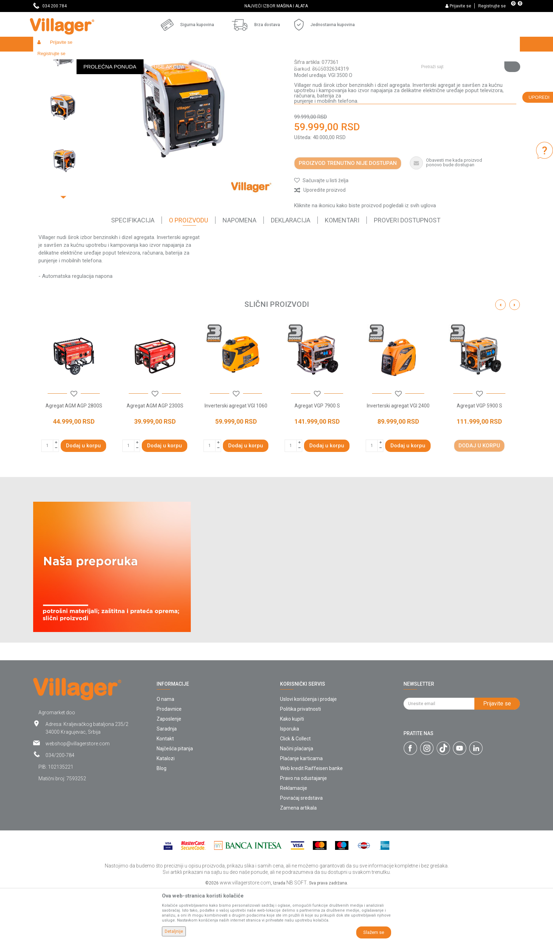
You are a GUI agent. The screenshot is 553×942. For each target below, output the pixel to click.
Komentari (342, 271)
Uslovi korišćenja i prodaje (308, 750)
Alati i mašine (123, 59)
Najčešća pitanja (175, 800)
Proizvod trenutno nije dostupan (348, 214)
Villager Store (46, 59)
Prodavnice (169, 760)
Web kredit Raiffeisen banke (311, 820)
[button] (468, 44)
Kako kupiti (292, 770)
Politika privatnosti (300, 760)
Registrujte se (492, 6)
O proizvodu (188, 271)
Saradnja (167, 780)
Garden (97, 59)
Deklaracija (290, 271)
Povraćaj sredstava (301, 849)
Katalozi (166, 810)
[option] (277, 6)
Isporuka (289, 780)
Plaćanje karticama (301, 810)
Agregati (151, 59)
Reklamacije (293, 839)
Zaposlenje (169, 770)
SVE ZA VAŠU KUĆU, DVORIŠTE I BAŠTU (276, 6)
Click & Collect (295, 790)
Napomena (239, 271)
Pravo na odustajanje (303, 830)
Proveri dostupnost (407, 271)
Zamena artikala (298, 859)
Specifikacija (132, 271)
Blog (161, 820)
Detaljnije (174, 931)
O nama (165, 750)
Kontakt (165, 790)
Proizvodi (75, 59)
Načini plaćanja (296, 800)
